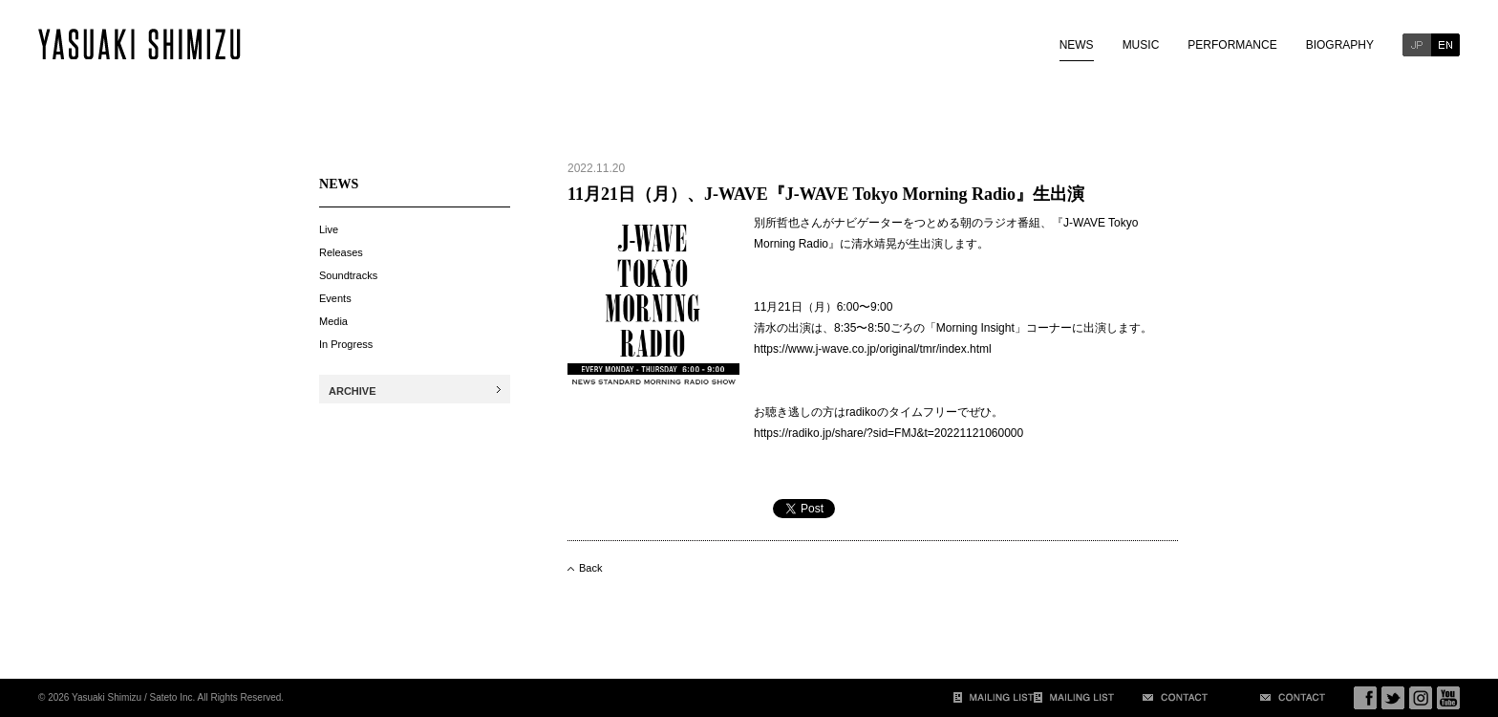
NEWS (1076, 45)
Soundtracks (348, 275)
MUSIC (1141, 45)
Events (335, 298)
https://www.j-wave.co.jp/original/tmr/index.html (873, 349)
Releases (341, 252)
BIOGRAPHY (1340, 45)
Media (333, 321)
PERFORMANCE (1232, 45)
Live (328, 229)
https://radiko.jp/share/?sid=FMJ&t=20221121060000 (888, 433)
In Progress (346, 344)
